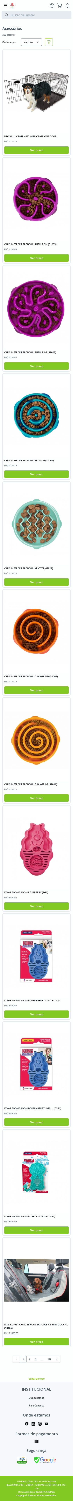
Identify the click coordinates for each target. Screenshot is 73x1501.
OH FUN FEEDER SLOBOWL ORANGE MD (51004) (31, 676)
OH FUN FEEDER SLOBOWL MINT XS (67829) (28, 568)
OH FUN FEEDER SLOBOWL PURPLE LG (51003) (30, 352)
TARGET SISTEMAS (45, 1492)
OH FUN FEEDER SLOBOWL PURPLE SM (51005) (30, 244)
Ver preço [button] (36, 150)
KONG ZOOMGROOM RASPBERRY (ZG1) (26, 892)
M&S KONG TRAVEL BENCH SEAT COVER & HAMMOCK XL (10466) (36, 1326)
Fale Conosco (36, 1405)
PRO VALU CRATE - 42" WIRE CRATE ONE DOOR (30, 136)
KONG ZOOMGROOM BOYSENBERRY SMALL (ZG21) (32, 1108)
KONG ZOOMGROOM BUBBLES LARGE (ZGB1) (29, 1216)
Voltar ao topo (36, 1378)
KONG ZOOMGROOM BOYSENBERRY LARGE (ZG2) (32, 1000)
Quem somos (36, 1398)
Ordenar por (9, 42)
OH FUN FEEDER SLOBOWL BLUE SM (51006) (29, 460)
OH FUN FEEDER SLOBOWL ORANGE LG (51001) (30, 784)
